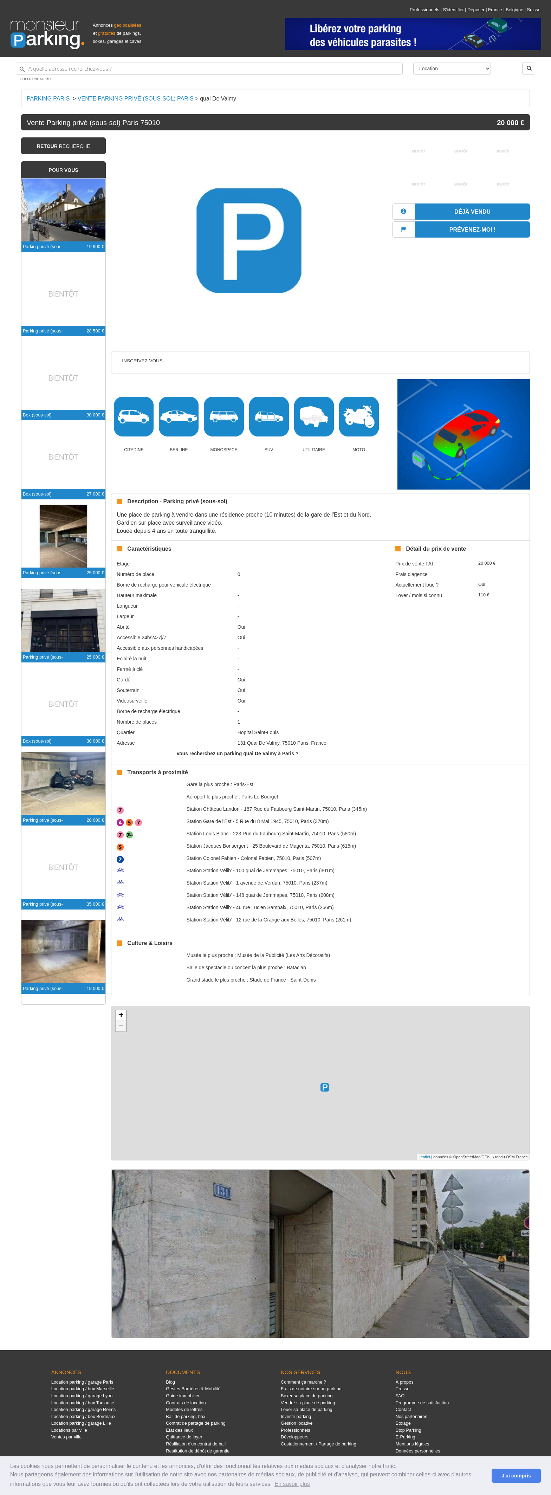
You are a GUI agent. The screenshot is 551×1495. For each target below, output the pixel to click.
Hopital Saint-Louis (258, 732)
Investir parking (296, 1416)
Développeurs (295, 1436)
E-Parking (405, 1436)
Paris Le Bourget (259, 797)
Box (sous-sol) (37, 415)
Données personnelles (418, 1451)
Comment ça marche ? (303, 1382)
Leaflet (424, 1157)
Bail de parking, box (185, 1416)
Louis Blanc (208, 833)
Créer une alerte (36, 79)
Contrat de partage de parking (195, 1423)
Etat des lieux (179, 1430)
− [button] (121, 1026)
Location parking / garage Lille (81, 1423)
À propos (405, 1382)
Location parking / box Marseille (82, 1388)
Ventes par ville (66, 1436)
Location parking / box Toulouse (82, 1402)
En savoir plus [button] (292, 1484)
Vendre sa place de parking (308, 1402)
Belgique (514, 9)
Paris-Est (243, 784)
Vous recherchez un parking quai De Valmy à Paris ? (237, 753)
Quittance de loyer (184, 1436)
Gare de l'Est (209, 821)
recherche (63, 146)
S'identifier (453, 9)
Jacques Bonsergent (217, 846)
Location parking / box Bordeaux (83, 1416)
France (495, 9)
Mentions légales (412, 1444)
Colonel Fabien (211, 858)
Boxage (403, 1423)
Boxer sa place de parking (306, 1395)
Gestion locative (297, 1423)
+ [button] (121, 1015)
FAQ (400, 1395)
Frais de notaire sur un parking (311, 1388)
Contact (403, 1409)
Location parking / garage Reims (83, 1409)
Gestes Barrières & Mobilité (193, 1388)
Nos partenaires (411, 1416)
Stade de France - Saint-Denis (282, 980)
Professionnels (424, 9)
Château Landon (213, 809)
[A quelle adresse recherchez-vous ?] (209, 68)
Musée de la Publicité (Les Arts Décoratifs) (283, 955)
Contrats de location (186, 1402)
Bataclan (296, 967)
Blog (170, 1382)
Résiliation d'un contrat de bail (196, 1444)
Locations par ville (69, 1430)
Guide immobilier (183, 1395)
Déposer (475, 9)
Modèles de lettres (184, 1409)
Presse (403, 1388)
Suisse (533, 9)
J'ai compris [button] (516, 1475)
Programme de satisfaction (422, 1402)
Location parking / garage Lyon (82, 1395)
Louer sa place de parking (306, 1409)
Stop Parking (408, 1430)
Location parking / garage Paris (82, 1382)
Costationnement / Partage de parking (318, 1444)
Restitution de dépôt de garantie (197, 1451)
